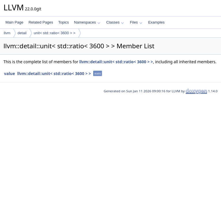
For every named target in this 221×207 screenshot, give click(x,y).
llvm (7, 33)
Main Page (14, 22)
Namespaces (87, 22)
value (9, 73)
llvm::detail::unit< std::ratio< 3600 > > (116, 61)
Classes (115, 22)
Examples (156, 22)
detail (22, 33)
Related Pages (40, 22)
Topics (63, 22)
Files (136, 22)
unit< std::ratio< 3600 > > (54, 33)
